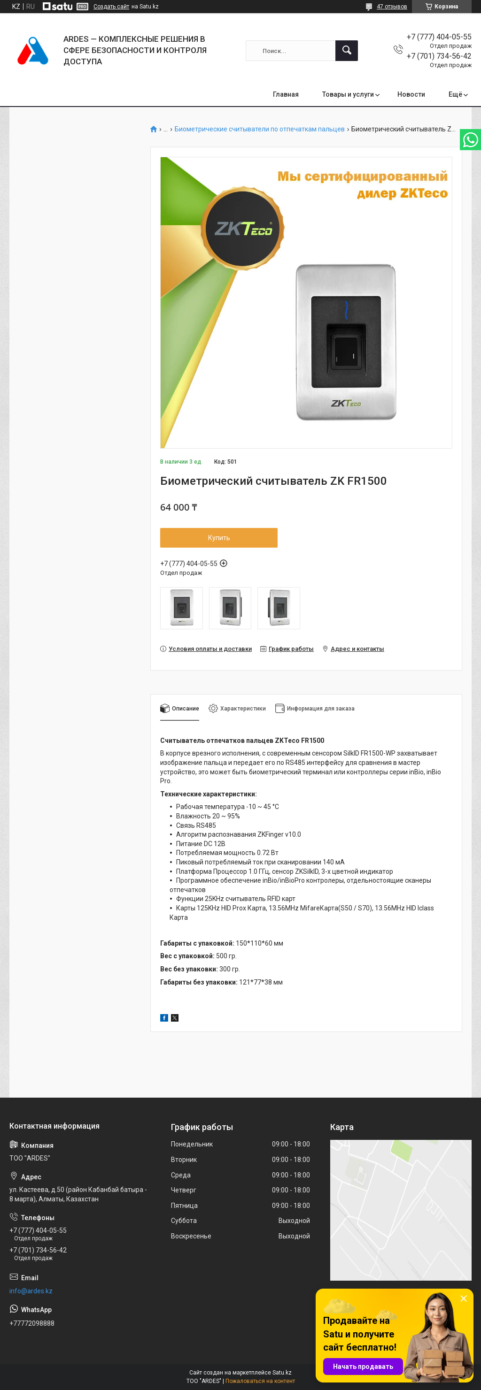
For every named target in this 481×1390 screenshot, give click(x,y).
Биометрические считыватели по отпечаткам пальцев (260, 129)
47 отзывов (392, 6)
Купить (219, 538)
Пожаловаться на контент (260, 1381)
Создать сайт (111, 6)
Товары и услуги (348, 94)
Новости (411, 94)
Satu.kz (282, 1372)
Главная (286, 94)
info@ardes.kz (31, 1291)
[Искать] (346, 50)
